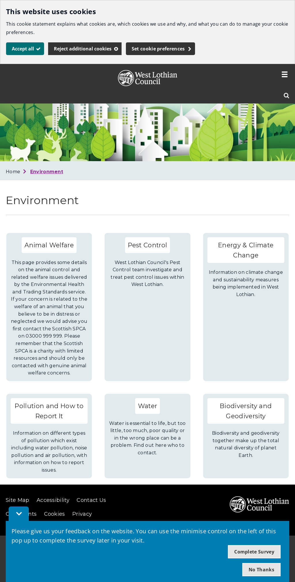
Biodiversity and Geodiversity (246, 411)
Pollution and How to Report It (49, 411)
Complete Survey (254, 552)
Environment (46, 171)
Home (13, 171)
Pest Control (147, 245)
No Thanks (261, 569)
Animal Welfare (48, 245)
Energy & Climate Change (245, 250)
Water (147, 406)
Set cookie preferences (158, 49)
